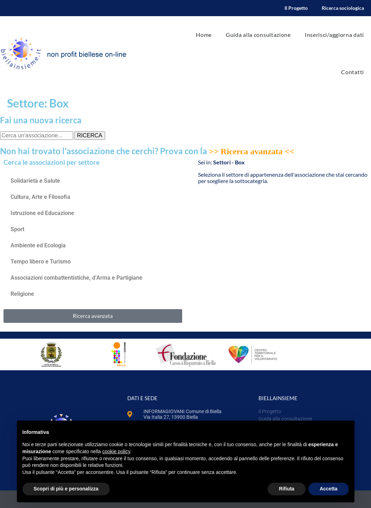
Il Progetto (296, 8)
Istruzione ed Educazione (42, 213)
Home (204, 34)
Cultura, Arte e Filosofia (40, 197)
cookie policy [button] (116, 451)
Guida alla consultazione (258, 34)
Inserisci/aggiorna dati (334, 34)
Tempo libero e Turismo (41, 261)
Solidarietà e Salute (35, 180)
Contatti (352, 72)
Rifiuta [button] (286, 488)
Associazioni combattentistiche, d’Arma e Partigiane (76, 277)
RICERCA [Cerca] (89, 135)
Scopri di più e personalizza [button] (66, 488)
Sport (18, 229)
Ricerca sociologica (343, 8)
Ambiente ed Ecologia (38, 245)
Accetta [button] (329, 488)
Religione (22, 294)
